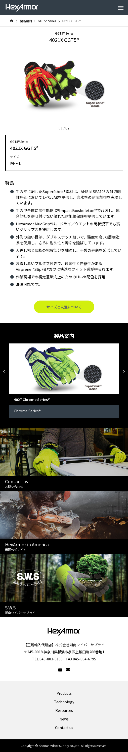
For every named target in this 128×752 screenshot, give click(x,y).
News (64, 719)
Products (64, 693)
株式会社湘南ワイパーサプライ (80, 644)
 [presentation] (124, 372)
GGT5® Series (64, 33)
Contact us (64, 727)
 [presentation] (4, 372)
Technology (64, 702)
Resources (64, 710)
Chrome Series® (27, 410)
